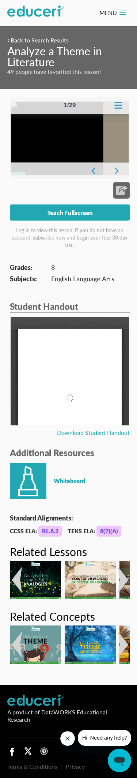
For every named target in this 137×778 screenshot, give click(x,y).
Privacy (75, 766)
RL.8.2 (50, 531)
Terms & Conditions (32, 766)
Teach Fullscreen (70, 212)
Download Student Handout (93, 432)
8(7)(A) (109, 531)
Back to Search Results (38, 40)
